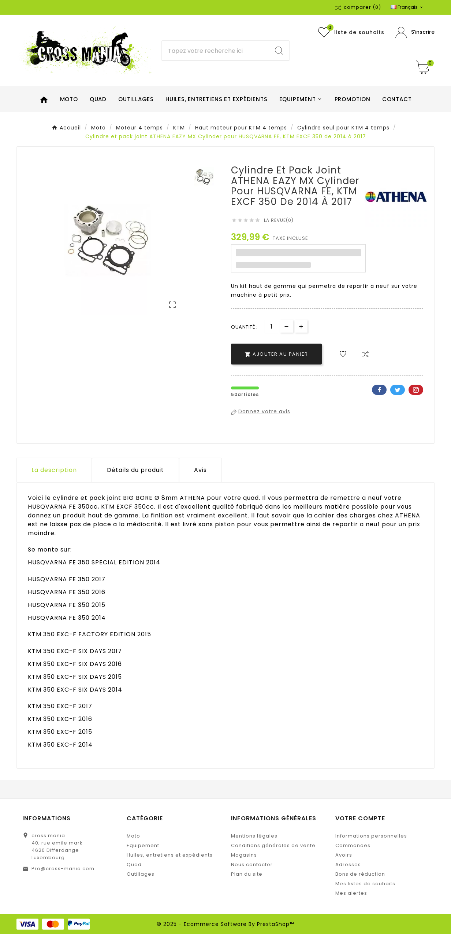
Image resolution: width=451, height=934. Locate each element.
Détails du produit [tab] (135, 470)
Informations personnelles (371, 835)
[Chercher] (215, 50)
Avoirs (343, 854)
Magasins (244, 854)
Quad (134, 864)
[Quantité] (271, 326)
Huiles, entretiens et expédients (170, 854)
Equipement (143, 845)
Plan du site (246, 874)
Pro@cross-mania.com (62, 868)
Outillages (140, 874)
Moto (133, 835)
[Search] (279, 51)
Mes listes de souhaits (365, 883)
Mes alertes (351, 893)
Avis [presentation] (200, 470)
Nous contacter (252, 864)
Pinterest (416, 390)
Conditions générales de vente (273, 845)
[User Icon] (415, 32)
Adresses (348, 864)
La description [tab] (54, 470)
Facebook (379, 390)
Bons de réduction (360, 874)
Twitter (397, 390)
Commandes (352, 845)
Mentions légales (254, 835)
